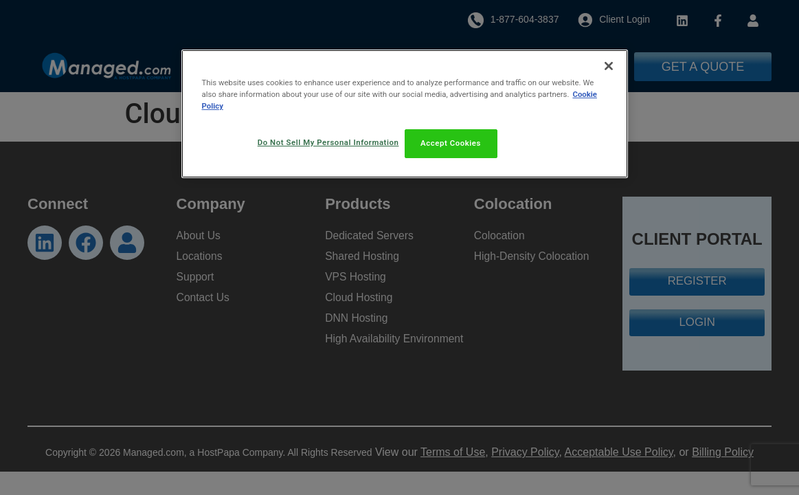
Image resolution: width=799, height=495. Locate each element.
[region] (404, 114)
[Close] (609, 66)
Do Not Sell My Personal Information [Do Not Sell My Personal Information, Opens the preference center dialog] (325, 142)
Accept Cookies (450, 143)
